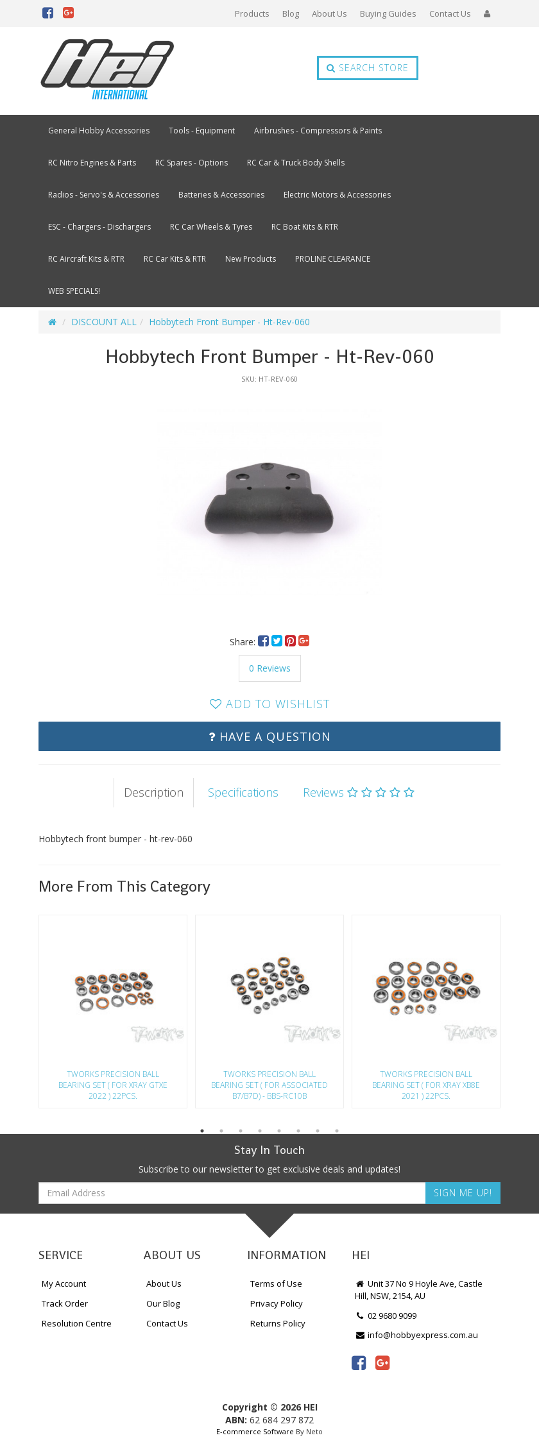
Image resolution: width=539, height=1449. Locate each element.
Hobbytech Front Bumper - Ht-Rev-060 (229, 322)
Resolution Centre (77, 1323)
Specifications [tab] (243, 792)
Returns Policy (277, 1323)
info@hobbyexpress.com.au (416, 1335)
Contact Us (450, 13)
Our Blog (163, 1303)
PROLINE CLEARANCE (332, 258)
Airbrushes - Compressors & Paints (318, 130)
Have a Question (270, 736)
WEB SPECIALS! (74, 290)
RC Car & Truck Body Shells (296, 162)
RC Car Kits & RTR (175, 258)
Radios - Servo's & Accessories (103, 194)
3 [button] (240, 1130)
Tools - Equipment (202, 130)
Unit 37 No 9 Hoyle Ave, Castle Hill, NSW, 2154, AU (419, 1289)
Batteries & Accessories (221, 194)
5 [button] (279, 1130)
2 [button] (221, 1130)
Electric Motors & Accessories (337, 194)
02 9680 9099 (385, 1315)
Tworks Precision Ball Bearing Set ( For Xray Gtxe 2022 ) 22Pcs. (112, 1085)
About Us (329, 13)
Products (252, 13)
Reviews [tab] (359, 792)
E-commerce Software (255, 1431)
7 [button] (317, 1130)
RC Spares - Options (191, 162)
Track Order (65, 1303)
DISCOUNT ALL (104, 322)
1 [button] (202, 1130)
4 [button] (259, 1130)
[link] (359, 1362)
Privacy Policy (276, 1303)
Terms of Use (276, 1283)
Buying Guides (388, 13)
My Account (64, 1283)
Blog (290, 13)
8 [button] (336, 1130)
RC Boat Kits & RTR (304, 226)
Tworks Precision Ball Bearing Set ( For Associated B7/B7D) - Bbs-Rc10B (269, 1085)
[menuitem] (264, 642)
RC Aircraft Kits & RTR (86, 258)
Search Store (368, 68)
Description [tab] (154, 792)
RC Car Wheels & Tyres (211, 226)
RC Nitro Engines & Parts (92, 162)
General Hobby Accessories (99, 130)
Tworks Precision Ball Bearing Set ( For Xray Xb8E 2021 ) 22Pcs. (426, 1085)
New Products (250, 258)
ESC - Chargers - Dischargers (99, 226)
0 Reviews (270, 668)
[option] (269, 503)
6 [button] (298, 1130)
